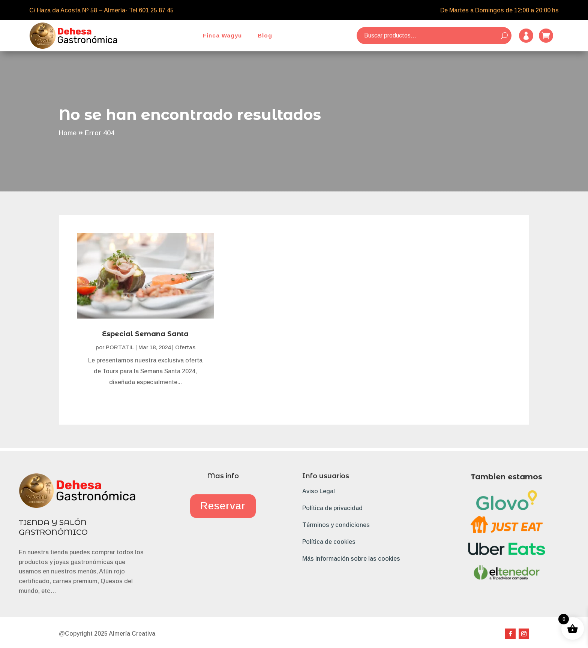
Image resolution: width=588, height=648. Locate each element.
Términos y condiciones (336, 525)
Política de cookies (329, 542)
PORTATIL (120, 347)
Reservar (223, 506)
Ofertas (185, 347)
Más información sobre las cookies (351, 558)
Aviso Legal (318, 491)
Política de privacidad (332, 508)
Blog (265, 35)
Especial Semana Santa (145, 334)
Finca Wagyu (222, 35)
